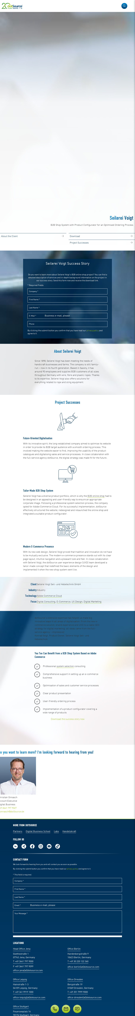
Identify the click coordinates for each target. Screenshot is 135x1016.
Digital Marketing (92, 661)
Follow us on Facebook (32, 958)
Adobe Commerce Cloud (49, 655)
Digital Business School (38, 943)
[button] (124, 6)
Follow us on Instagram (40, 958)
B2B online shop (96, 555)
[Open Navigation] (130, 6)
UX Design (77, 661)
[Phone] (55, 1009)
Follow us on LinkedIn (15, 958)
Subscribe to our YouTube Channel (49, 958)
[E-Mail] (66, 1009)
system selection (65, 725)
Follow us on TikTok (57, 958)
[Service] (67, 1009)
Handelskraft (69, 943)
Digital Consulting (46, 661)
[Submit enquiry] (77, 1009)
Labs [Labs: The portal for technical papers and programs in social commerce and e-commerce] (56, 943)
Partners (17, 943)
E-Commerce (63, 661)
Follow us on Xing (23, 958)
